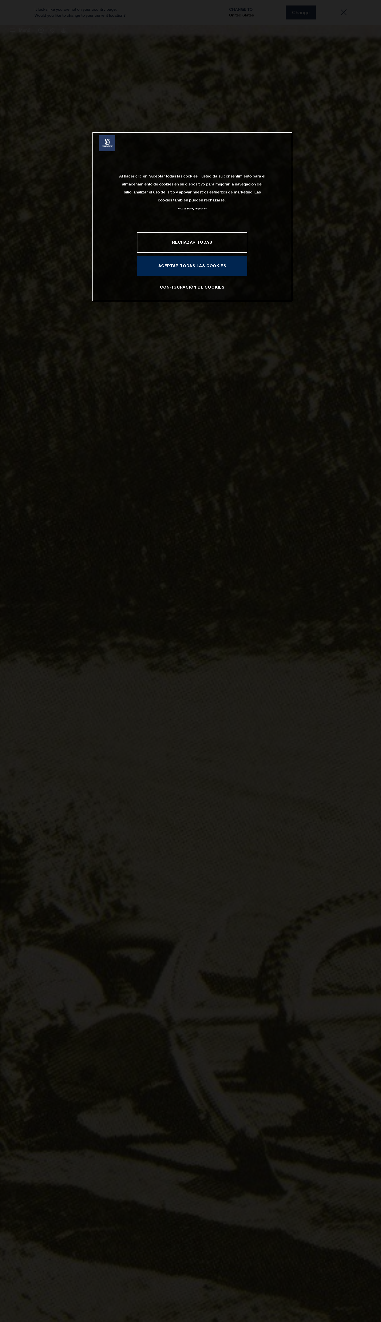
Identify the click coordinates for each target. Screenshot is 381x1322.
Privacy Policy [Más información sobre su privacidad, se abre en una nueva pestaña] (186, 208)
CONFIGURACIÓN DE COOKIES (192, 287)
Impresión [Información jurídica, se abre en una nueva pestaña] (201, 208)
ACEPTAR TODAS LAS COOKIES (192, 265)
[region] (192, 216)
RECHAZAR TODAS (192, 242)
